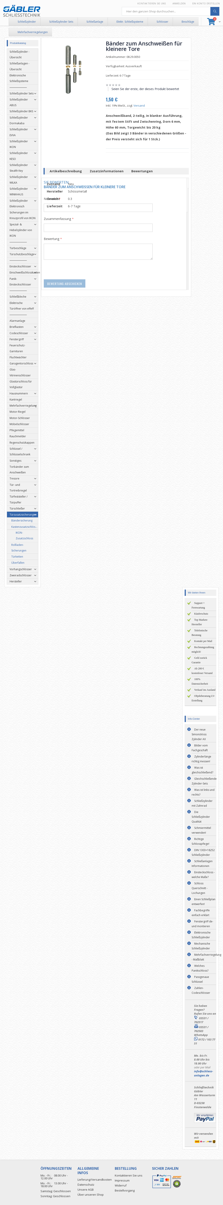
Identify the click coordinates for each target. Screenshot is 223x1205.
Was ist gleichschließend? (202, 770)
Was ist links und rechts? (203, 792)
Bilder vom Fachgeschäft (200, 748)
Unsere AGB (86, 1190)
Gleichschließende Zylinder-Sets (204, 781)
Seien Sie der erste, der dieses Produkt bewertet (147, 89)
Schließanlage (94, 21)
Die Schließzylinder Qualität (201, 816)
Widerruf (121, 1185)
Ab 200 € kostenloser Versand (202, 671)
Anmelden (179, 3)
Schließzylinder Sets (61, 21)
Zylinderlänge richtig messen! (201, 759)
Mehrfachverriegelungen (33, 32)
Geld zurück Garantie (199, 660)
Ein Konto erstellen (206, 3)
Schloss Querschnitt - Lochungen (200, 888)
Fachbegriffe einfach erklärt (201, 912)
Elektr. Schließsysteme (130, 21)
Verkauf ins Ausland (204, 689)
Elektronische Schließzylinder (201, 935)
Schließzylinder (27, 21)
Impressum (122, 1180)
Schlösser (162, 21)
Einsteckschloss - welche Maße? (203, 874)
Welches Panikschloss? (200, 968)
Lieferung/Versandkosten (95, 1180)
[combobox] (171, 11)
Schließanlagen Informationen (202, 863)
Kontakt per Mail (203, 641)
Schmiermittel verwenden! (201, 830)
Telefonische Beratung (200, 633)
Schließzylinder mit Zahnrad (202, 803)
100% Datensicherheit (200, 681)
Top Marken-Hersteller (200, 622)
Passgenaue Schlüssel (200, 979)
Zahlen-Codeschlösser (201, 990)
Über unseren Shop (91, 1195)
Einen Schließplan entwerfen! (203, 901)
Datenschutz (86, 1185)
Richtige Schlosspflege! (200, 841)
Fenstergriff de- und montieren (202, 924)
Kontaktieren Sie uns (151, 3)
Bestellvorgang (125, 1190)
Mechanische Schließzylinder (201, 946)
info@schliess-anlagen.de (203, 1073)
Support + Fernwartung (198, 605)
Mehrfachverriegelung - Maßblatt (206, 957)
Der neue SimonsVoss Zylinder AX (199, 734)
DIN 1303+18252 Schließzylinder (203, 852)
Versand (141, 105)
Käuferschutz (201, 613)
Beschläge (188, 21)
